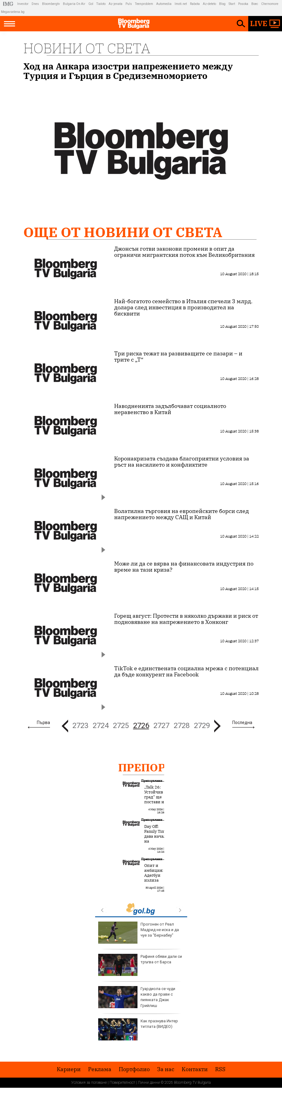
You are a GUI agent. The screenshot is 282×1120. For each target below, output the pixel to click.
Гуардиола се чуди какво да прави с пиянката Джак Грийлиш (136, 997)
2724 (101, 725)
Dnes (35, 4)
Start (232, 4)
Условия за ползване (89, 1082)
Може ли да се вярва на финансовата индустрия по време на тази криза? (183, 567)
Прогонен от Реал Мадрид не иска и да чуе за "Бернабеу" (138, 933)
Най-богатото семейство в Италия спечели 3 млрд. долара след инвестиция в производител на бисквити (183, 307)
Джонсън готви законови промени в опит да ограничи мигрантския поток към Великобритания (184, 252)
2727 (161, 725)
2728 (182, 725)
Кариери (69, 1069)
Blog (222, 4)
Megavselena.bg (13, 12)
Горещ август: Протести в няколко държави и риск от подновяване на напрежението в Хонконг (186, 619)
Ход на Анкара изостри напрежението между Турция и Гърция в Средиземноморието (128, 70)
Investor (23, 4)
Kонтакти (195, 1069)
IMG (9, 4)
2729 (202, 725)
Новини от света (86, 48)
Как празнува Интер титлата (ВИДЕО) (138, 1029)
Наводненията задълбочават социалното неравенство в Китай (170, 409)
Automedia (164, 4)
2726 (141, 725)
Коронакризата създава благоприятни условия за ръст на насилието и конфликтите (181, 462)
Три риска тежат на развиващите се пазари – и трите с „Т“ (178, 356)
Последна (242, 722)
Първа (43, 722)
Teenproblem (144, 4)
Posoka (243, 4)
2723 (80, 725)
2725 (121, 725)
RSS (220, 1069)
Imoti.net (181, 4)
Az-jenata (115, 4)
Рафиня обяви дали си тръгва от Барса (140, 965)
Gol (90, 4)
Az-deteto (209, 4)
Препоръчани (162, 767)
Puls (129, 4)
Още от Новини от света (122, 232)
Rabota (195, 4)
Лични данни (149, 1082)
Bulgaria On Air (74, 4)
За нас (165, 1069)
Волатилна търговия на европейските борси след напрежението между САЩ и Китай (181, 514)
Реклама (99, 1069)
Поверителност (122, 1082)
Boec (254, 4)
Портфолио (134, 1069)
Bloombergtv (51, 4)
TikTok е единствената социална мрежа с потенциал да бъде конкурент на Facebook (186, 671)
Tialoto (101, 4)
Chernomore (269, 4)
